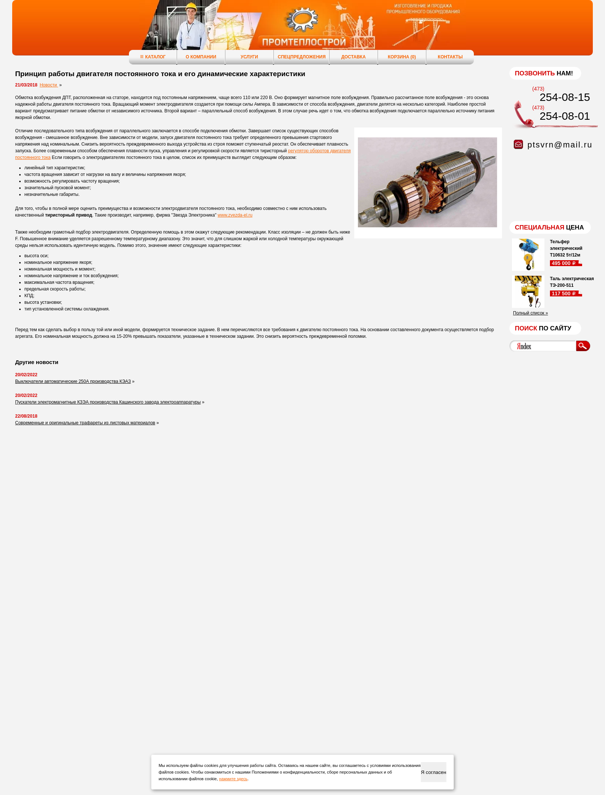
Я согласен (433, 772)
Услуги (249, 57)
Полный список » (530, 313)
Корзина (402, 57)
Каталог (153, 57)
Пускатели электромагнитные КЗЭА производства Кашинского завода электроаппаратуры (108, 402)
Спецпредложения (302, 57)
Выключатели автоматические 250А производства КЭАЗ (73, 381)
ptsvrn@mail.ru (559, 144)
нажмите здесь (233, 779)
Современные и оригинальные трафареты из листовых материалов (85, 422)
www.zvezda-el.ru (235, 215)
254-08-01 (565, 116)
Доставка (353, 57)
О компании (201, 57)
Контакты (450, 57)
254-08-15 (565, 97)
